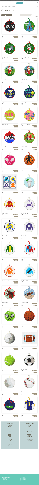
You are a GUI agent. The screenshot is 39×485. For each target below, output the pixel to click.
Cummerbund (29, 436)
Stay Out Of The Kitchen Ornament (26, 124)
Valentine (10, 439)
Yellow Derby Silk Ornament (5, 235)
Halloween (10, 444)
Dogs (10, 431)
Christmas (10, 425)
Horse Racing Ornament (24, 302)
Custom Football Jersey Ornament (25, 414)
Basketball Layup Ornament (25, 168)
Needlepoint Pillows (23, 479)
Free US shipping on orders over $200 (19, 0)
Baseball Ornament (23, 391)
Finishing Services (23, 480)
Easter (9, 445)
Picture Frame (29, 440)
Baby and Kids (9, 432)
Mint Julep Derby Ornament (25, 191)
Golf (10, 436)
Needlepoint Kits (22, 477)
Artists (9, 443)
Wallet (29, 429)
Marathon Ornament (4, 35)
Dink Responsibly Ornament (5, 124)
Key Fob (29, 432)
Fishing (9, 441)
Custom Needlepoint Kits (6, 477)
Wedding (9, 435)
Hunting (9, 437)
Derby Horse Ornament (5, 302)
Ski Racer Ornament (4, 146)
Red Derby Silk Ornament (5, 213)
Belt (29, 426)
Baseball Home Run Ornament (25, 57)
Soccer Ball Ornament (24, 369)
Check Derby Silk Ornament (25, 258)
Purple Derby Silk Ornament (25, 235)
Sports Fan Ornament (24, 146)
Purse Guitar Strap (29, 439)
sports (3, 14)
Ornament (10, 14)
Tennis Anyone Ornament (5, 324)
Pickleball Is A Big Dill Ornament (25, 102)
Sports (9, 430)
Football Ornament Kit (24, 347)
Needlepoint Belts (23, 478)
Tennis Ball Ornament (4, 369)
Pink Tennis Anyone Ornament (6, 168)
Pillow (29, 425)
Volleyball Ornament (4, 347)
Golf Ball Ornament (4, 391)
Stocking (29, 435)
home (1, 9)
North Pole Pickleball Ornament (25, 79)
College (9, 434)
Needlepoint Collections (24, 481)
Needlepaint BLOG (5, 484)
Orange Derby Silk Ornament (5, 280)
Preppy (9, 426)
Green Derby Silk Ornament (5, 258)
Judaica (9, 446)
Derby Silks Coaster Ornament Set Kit (7, 191)
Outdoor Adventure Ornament (25, 35)
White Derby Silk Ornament (25, 213)
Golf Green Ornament (5, 414)
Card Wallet (29, 431)
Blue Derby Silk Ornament (24, 280)
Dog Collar (29, 427)
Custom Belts (4, 478)
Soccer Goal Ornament (5, 57)
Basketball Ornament (24, 324)
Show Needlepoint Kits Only (25, 14)
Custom (9, 440)
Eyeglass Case (29, 437)
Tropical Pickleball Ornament (5, 79)
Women (9, 427)
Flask (29, 430)
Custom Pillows (4, 479)
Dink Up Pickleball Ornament (5, 102)
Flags (10, 429)
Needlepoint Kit (15, 36)
